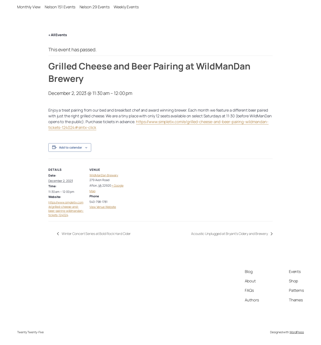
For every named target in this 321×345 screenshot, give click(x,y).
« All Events (57, 34)
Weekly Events (126, 6)
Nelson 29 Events (95, 6)
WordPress (297, 332)
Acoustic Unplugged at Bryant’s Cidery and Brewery (230, 233)
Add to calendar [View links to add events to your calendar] (70, 147)
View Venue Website (102, 207)
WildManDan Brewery (103, 175)
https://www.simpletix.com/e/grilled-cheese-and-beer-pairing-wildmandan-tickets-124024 (66, 208)
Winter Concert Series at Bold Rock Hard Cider (96, 233)
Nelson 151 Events (60, 6)
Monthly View (29, 6)
